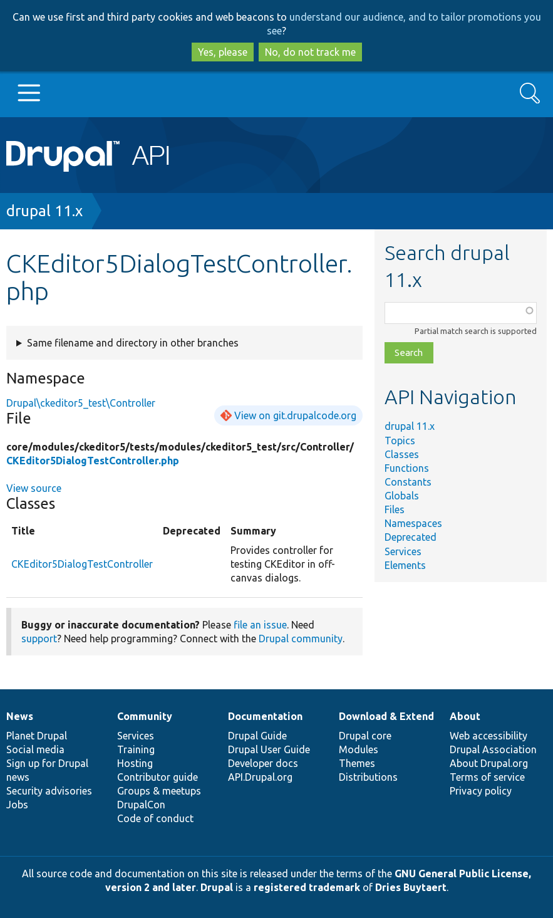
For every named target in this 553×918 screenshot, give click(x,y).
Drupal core (365, 735)
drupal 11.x (44, 210)
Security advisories (49, 790)
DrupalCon (141, 804)
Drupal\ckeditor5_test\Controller (80, 403)
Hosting (135, 763)
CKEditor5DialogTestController (82, 564)
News (19, 716)
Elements (405, 565)
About (465, 716)
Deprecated (411, 537)
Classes (402, 454)
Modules (358, 749)
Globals (402, 495)
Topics (400, 440)
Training (136, 749)
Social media (35, 749)
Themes (357, 763)
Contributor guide (157, 777)
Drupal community (301, 638)
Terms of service (487, 777)
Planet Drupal (36, 735)
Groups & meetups (159, 790)
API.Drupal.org (260, 777)
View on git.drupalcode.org (295, 415)
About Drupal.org (489, 763)
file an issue (260, 624)
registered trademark (307, 887)
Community (144, 716)
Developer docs (263, 763)
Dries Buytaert (411, 887)
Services (403, 551)
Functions (407, 468)
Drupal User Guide (269, 749)
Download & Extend (386, 716)
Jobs (17, 804)
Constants (408, 482)
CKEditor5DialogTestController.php (92, 460)
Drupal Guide (257, 735)
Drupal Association (493, 749)
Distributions (368, 777)
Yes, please (222, 52)
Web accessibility (488, 735)
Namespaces (413, 523)
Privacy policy (481, 790)
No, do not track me (310, 52)
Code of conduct (155, 818)
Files (395, 509)
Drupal (216, 887)
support (39, 638)
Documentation (265, 716)
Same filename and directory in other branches (133, 342)
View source (33, 488)
